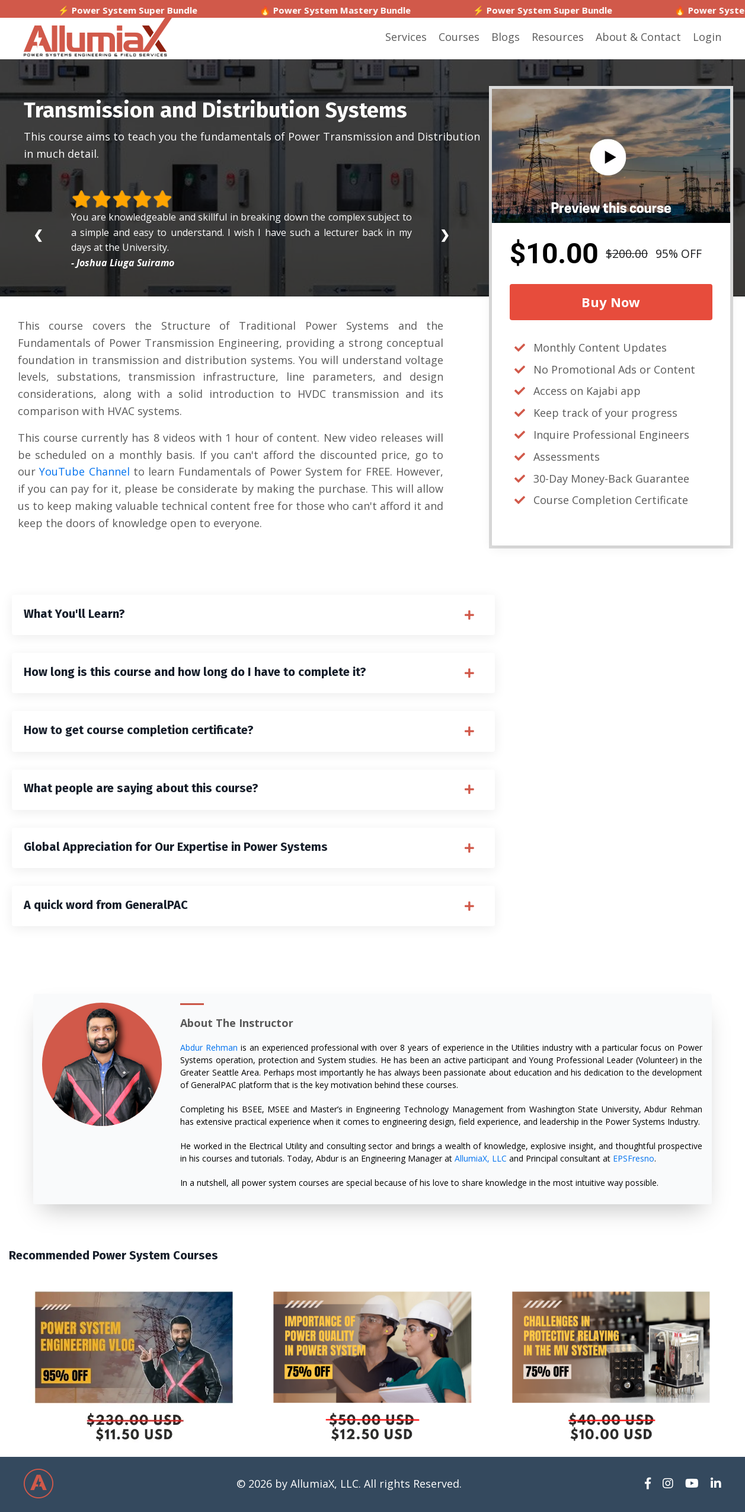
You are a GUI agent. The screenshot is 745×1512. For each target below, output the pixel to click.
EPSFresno (633, 1160)
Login (707, 37)
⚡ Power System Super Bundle (165, 10)
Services (406, 37)
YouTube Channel (84, 471)
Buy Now (610, 302)
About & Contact (638, 37)
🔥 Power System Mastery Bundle (373, 10)
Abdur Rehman (209, 1049)
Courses (459, 37)
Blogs (505, 37)
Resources (558, 37)
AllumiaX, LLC (481, 1160)
